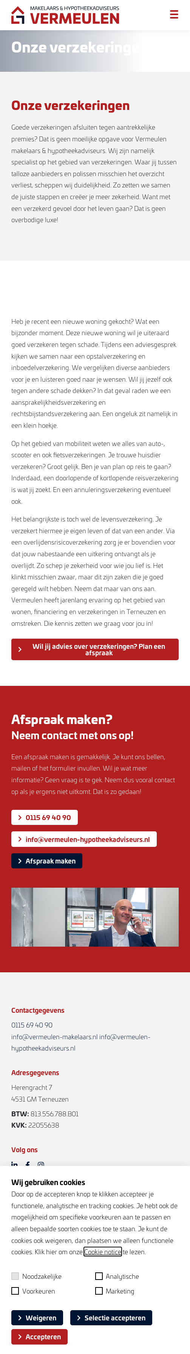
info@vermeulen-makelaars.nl (54, 1036)
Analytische (117, 1276)
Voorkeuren (33, 1291)
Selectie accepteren (111, 1317)
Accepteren (39, 1336)
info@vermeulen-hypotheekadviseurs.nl (84, 839)
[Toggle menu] (174, 14)
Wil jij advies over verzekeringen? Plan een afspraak (91, 649)
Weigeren (37, 1317)
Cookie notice (102, 1251)
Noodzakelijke (36, 1276)
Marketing (115, 1291)
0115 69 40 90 (44, 817)
